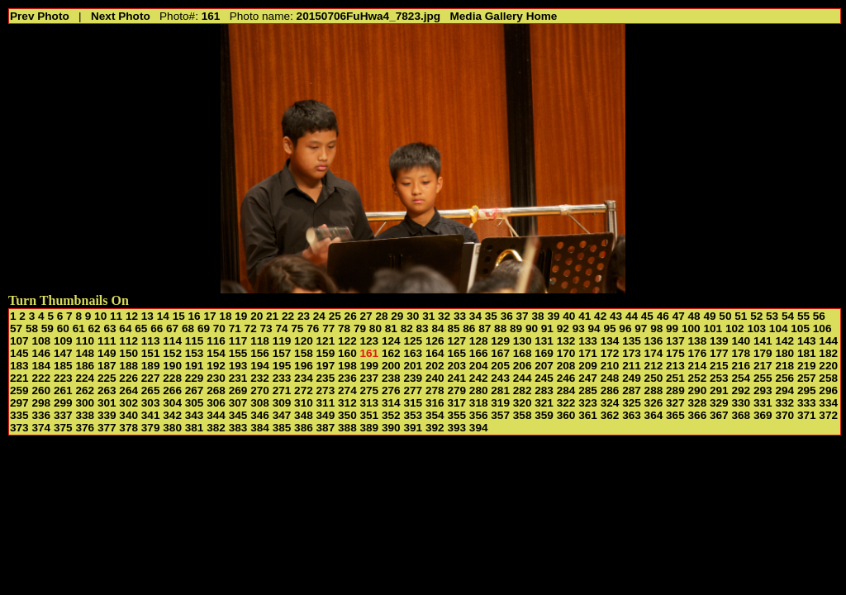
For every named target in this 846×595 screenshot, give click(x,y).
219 (806, 365)
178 (740, 353)
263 (106, 390)
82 (407, 328)
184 (40, 365)
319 (500, 403)
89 (516, 328)
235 (325, 378)
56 (819, 316)
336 (40, 415)
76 (313, 328)
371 (806, 415)
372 (828, 415)
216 (740, 365)
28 (381, 316)
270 (259, 390)
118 (259, 341)
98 (656, 328)
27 (366, 316)
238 (391, 378)
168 (522, 353)
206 (522, 365)
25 (335, 316)
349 (325, 415)
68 (188, 328)
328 (697, 403)
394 (478, 427)
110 (84, 341)
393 (456, 427)
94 (594, 328)
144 (828, 341)
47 (679, 316)
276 (391, 390)
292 (740, 390)
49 (709, 316)
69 (203, 328)
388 (347, 427)
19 (241, 316)
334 (828, 403)
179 (762, 353)
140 (740, 341)
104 (778, 328)
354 (434, 415)
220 (828, 365)
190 (172, 365)
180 (784, 353)
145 (19, 353)
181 (806, 353)
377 (106, 427)
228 (172, 378)
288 (653, 390)
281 (500, 390)
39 (553, 316)
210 (610, 365)
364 (653, 415)
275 (369, 390)
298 (40, 403)
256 (784, 378)
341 (150, 415)
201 (412, 365)
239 (412, 378)
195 (282, 365)
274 (347, 390)
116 (216, 341)
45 (647, 316)
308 (259, 403)
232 (259, 378)
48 (694, 316)
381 (194, 427)
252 (697, 378)
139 (719, 341)
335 (19, 415)
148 (84, 353)
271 (282, 390)
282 (522, 390)
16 (194, 316)
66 (156, 328)
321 (544, 403)
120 (303, 341)
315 (412, 403)
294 (784, 390)
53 (772, 316)
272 (303, 390)
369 (762, 415)
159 (325, 353)
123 (369, 341)
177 (719, 353)
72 (251, 328)
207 (544, 365)
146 (40, 353)
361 (587, 415)
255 (762, 378)
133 (587, 341)
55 (803, 316)
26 (351, 316)
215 (719, 365)
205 (500, 365)
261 (63, 390)
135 (631, 341)
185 (63, 365)
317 (456, 403)
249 (631, 378)
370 (784, 415)
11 (116, 316)
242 (478, 378)
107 (19, 341)
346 (259, 415)
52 (756, 316)
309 (282, 403)
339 (106, 415)
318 (478, 403)
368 (740, 415)
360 (566, 415)
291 (719, 390)
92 (563, 328)
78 (344, 328)
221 (19, 378)
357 (500, 415)
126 (434, 341)
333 (806, 403)
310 (303, 403)
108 (40, 341)
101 (712, 328)
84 (437, 328)
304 (172, 403)
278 (434, 390)
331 (762, 403)
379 (150, 427)
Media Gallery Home (503, 16)
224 (84, 378)
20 (256, 316)
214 (697, 365)
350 (347, 415)
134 (610, 341)
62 (94, 328)
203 (456, 365)
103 (756, 328)
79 (360, 328)
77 (328, 328)
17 (209, 316)
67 (172, 328)
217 (762, 365)
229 (194, 378)
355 (456, 415)
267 (194, 390)
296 (828, 390)
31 (428, 316)
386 (303, 427)
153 (194, 353)
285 (587, 390)
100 (691, 328)
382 (216, 427)
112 (128, 341)
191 (194, 365)
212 (653, 365)
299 (63, 403)
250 (653, 378)
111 (106, 341)
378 (128, 427)
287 (631, 390)
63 (109, 328)
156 (259, 353)
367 (719, 415)
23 (303, 316)
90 (531, 328)
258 (828, 378)
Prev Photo (39, 16)
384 (259, 427)
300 (84, 403)
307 (238, 403)
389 (369, 427)
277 (412, 390)
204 (478, 365)
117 (238, 341)
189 (150, 365)
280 (478, 390)
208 (566, 365)
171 (587, 353)
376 (84, 427)
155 (238, 353)
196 (303, 365)
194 (259, 365)
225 (106, 378)
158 (303, 353)
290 (697, 390)
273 (325, 390)
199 (369, 365)
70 (219, 328)
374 (40, 427)
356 (478, 415)
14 (163, 316)
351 (369, 415)
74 (281, 328)
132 (566, 341)
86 (469, 328)
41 (584, 316)
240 (434, 378)
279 (456, 390)
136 (653, 341)
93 (579, 328)
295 (806, 390)
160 (347, 353)
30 (412, 316)
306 (216, 403)
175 (675, 353)
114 (172, 341)
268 (216, 390)
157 (282, 353)
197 (325, 365)
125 (412, 341)
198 (347, 365)
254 (740, 378)
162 (391, 353)
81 (391, 328)
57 (16, 328)
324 (610, 403)
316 (434, 403)
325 (631, 403)
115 (194, 341)
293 (762, 390)
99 (672, 328)
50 (725, 316)
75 (297, 328)
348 (303, 415)
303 (150, 403)
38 (537, 316)
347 (282, 415)
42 (600, 316)
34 (475, 316)
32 (444, 316)
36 (507, 316)
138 (697, 341)
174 (653, 353)
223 (63, 378)
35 (491, 316)
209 (587, 365)
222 (40, 378)
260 (40, 390)
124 (391, 341)
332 (784, 403)
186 (84, 365)
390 (391, 427)
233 (282, 378)
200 (391, 365)
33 (460, 316)
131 (544, 341)
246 (566, 378)
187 (106, 365)
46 (663, 316)
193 (238, 365)
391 (412, 427)
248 (610, 378)
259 (19, 390)
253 (719, 378)
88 (500, 328)
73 (266, 328)
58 (32, 328)
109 (63, 341)
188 (128, 365)
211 (631, 365)
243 (500, 378)
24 (319, 316)
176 (697, 353)
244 (522, 378)
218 (784, 365)
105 (800, 328)
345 (238, 415)
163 (412, 353)
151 (150, 353)
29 (397, 316)
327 (675, 403)
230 (216, 378)
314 (391, 403)
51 (740, 316)
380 (172, 427)
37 (522, 316)
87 (484, 328)
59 (47, 328)
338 (84, 415)
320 (522, 403)
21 (272, 316)
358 (522, 415)
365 (675, 415)
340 (128, 415)
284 (566, 390)
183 (19, 365)
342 (172, 415)
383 (238, 427)
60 (63, 328)
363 (631, 415)
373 (19, 427)
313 (369, 403)
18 (225, 316)
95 (609, 328)
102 (734, 328)
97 (640, 328)
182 (828, 353)
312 (347, 403)
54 (788, 316)
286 (610, 390)
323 (587, 403)
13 (147, 316)
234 (303, 378)
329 (719, 403)
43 (616, 316)
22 (288, 316)
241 (456, 378)
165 (456, 353)
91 (547, 328)
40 (569, 316)
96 (625, 328)
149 (106, 353)
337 (63, 415)
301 (106, 403)
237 (369, 378)
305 (194, 403)
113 (150, 341)
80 (375, 328)
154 (216, 353)
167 (500, 353)
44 (631, 316)
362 (610, 415)
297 (19, 403)
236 (347, 378)
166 (478, 353)
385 (282, 427)
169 (544, 353)
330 (740, 403)
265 (150, 390)
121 (325, 341)
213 (675, 365)
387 (325, 427)
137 (675, 341)
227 (150, 378)
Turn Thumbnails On (68, 300)
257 (806, 378)
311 (325, 403)
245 (544, 378)
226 (128, 378)
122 (347, 341)
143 (806, 341)
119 (282, 341)
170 (566, 353)
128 (478, 341)
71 (235, 328)
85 (453, 328)
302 (128, 403)
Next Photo (120, 16)
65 (141, 328)
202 (434, 365)
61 (79, 328)
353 (412, 415)
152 (172, 353)
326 (653, 403)
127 (456, 341)
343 (194, 415)
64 (125, 328)
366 (697, 415)
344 (216, 415)
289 (675, 390)
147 (63, 353)
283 (544, 390)
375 (63, 427)
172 (610, 353)
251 (675, 378)
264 (128, 390)
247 (587, 378)
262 (84, 390)
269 (238, 390)
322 (566, 403)
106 (822, 328)
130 (522, 341)
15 (179, 316)
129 (500, 341)
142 (784, 341)
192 (216, 365)
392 (434, 427)
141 (762, 341)
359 (544, 415)
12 (132, 316)
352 (391, 415)
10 (100, 316)
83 (422, 328)
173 (631, 353)
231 (238, 378)
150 (128, 353)
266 (172, 390)
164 (434, 353)
